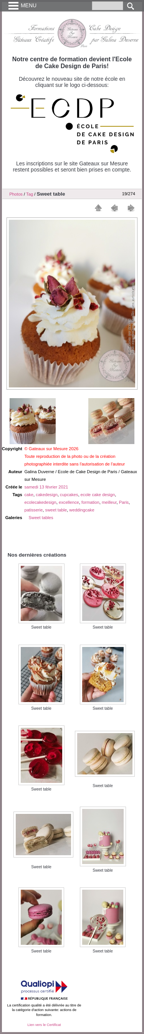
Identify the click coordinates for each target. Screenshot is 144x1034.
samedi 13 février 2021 (46, 487)
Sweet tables (41, 517)
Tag (29, 194)
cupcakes (69, 494)
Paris (124, 502)
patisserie (33, 510)
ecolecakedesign (40, 502)
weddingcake (81, 510)
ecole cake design (98, 494)
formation (90, 502)
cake (28, 494)
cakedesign (47, 494)
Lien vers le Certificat (44, 1025)
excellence (69, 502)
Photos (16, 194)
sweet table (56, 510)
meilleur (109, 502)
